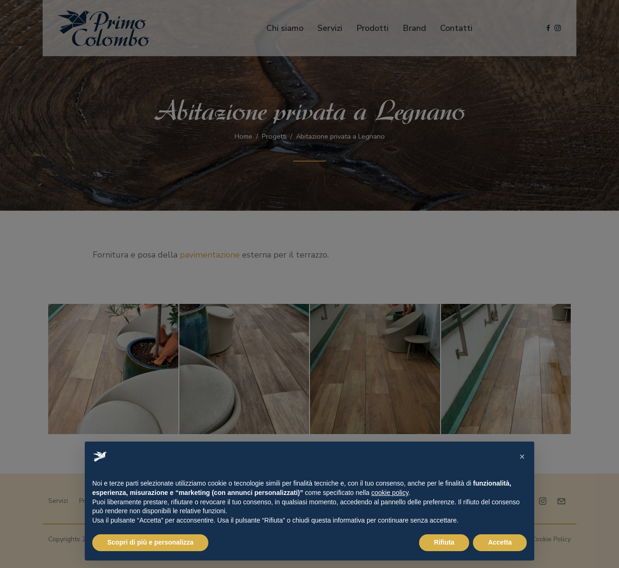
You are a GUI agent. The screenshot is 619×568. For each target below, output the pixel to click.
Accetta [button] (500, 542)
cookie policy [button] (389, 492)
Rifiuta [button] (444, 542)
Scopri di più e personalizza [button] (150, 542)
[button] (522, 456)
